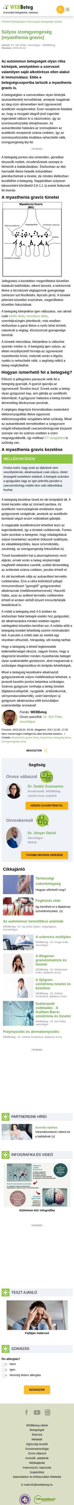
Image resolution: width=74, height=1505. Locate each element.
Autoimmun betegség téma (55, 737)
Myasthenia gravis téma (25, 737)
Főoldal (6, 21)
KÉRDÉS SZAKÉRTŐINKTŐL (47, 805)
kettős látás (17, 316)
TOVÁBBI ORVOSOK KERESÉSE (44, 855)
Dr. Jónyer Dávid (42, 833)
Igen (12, 1369)
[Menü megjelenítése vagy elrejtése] (67, 9)
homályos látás (37, 316)
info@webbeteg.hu (41, 1484)
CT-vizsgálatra (55, 438)
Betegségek (18, 21)
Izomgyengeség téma (14, 741)
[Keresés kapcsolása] (60, 9)
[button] (27, 1414)
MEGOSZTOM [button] (37, 750)
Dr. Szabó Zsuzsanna (45, 786)
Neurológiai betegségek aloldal (44, 21)
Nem (13, 1364)
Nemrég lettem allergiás (25, 1375)
